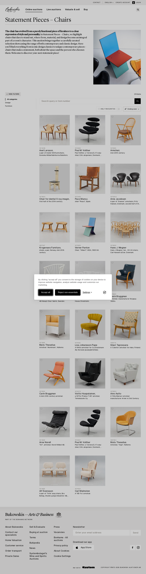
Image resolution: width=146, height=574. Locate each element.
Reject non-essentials (68, 292)
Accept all (45, 292)
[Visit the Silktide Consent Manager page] (104, 292)
